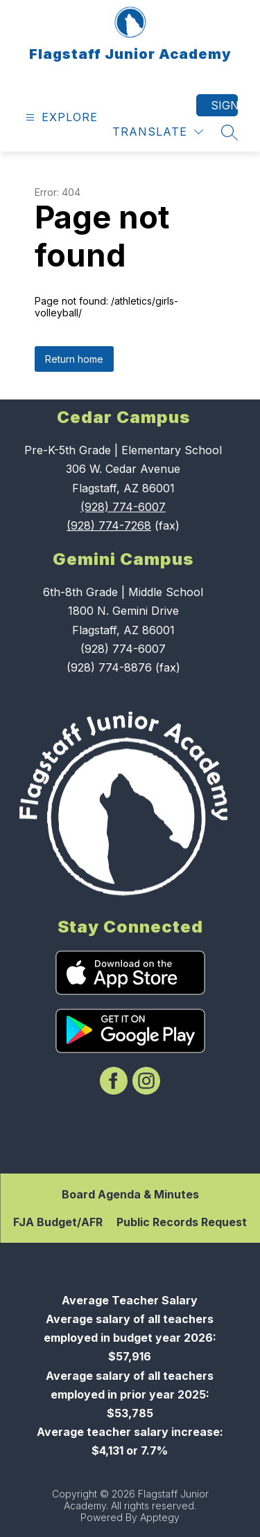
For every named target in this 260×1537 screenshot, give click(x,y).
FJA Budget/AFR (58, 1222)
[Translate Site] (158, 132)
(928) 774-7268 (109, 525)
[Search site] (229, 132)
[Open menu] (60, 117)
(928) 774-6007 (123, 507)
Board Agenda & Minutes (130, 1194)
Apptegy (160, 1517)
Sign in (224, 105)
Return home (74, 359)
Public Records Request (181, 1222)
